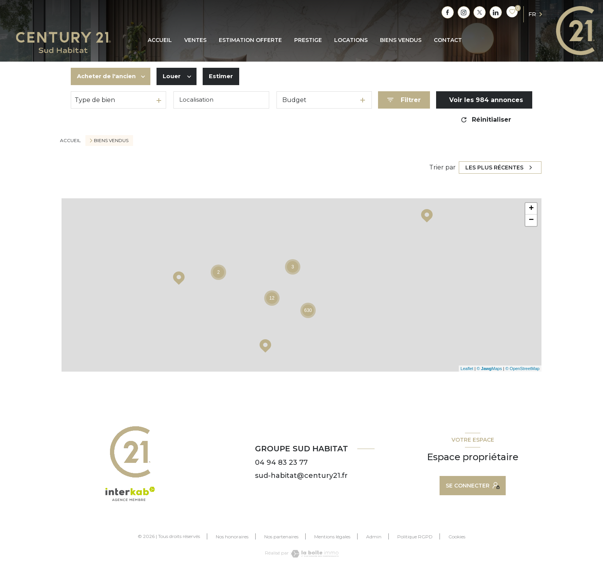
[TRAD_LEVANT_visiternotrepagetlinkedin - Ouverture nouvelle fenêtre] (496, 12)
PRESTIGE (308, 40)
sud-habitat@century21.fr (301, 475)
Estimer (228, 76)
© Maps (489, 368)
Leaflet (467, 368)
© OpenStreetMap (522, 368)
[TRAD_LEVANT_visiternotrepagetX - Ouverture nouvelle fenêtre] (479, 12)
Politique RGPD (415, 536)
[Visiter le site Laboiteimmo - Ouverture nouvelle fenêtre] (314, 554)
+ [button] (531, 208)
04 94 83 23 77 (281, 462)
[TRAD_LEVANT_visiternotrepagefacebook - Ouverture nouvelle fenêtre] (447, 12)
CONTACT (448, 40)
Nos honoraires (232, 536)
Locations (351, 40)
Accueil (160, 40)
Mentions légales (332, 536)
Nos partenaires (281, 536)
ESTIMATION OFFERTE (250, 40)
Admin (373, 536)
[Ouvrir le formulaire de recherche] (404, 100)
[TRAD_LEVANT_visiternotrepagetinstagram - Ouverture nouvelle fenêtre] (464, 12)
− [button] (531, 220)
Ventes (195, 40)
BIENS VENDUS (400, 40)
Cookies (456, 536)
